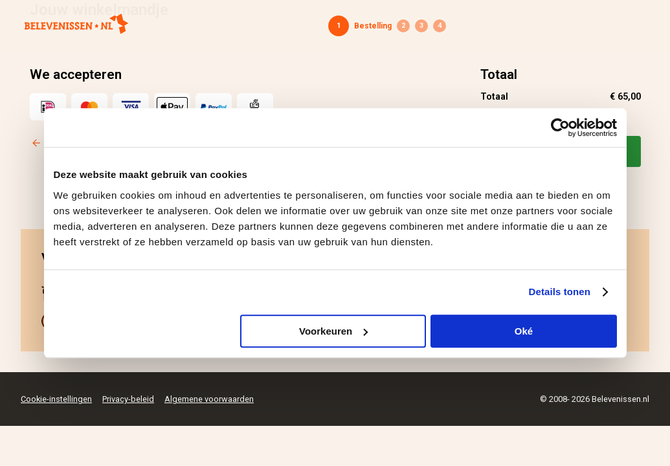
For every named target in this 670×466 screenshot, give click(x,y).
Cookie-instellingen (56, 399)
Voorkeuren (333, 331)
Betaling (421, 26)
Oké (524, 331)
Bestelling (373, 25)
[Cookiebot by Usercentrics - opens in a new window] (560, 127)
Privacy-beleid (128, 399)
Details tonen (559, 291)
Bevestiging (439, 26)
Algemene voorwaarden (209, 399)
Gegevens (403, 26)
